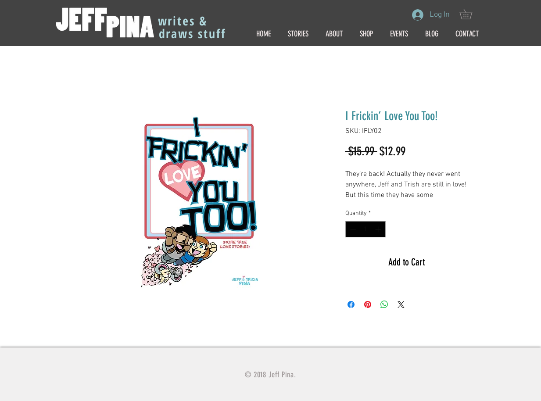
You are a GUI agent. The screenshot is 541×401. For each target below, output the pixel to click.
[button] (470, 14)
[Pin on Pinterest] (367, 304)
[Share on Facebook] (351, 304)
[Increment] (378, 229)
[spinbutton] (365, 229)
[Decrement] (352, 229)
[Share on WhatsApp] (384, 304)
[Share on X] (401, 304)
